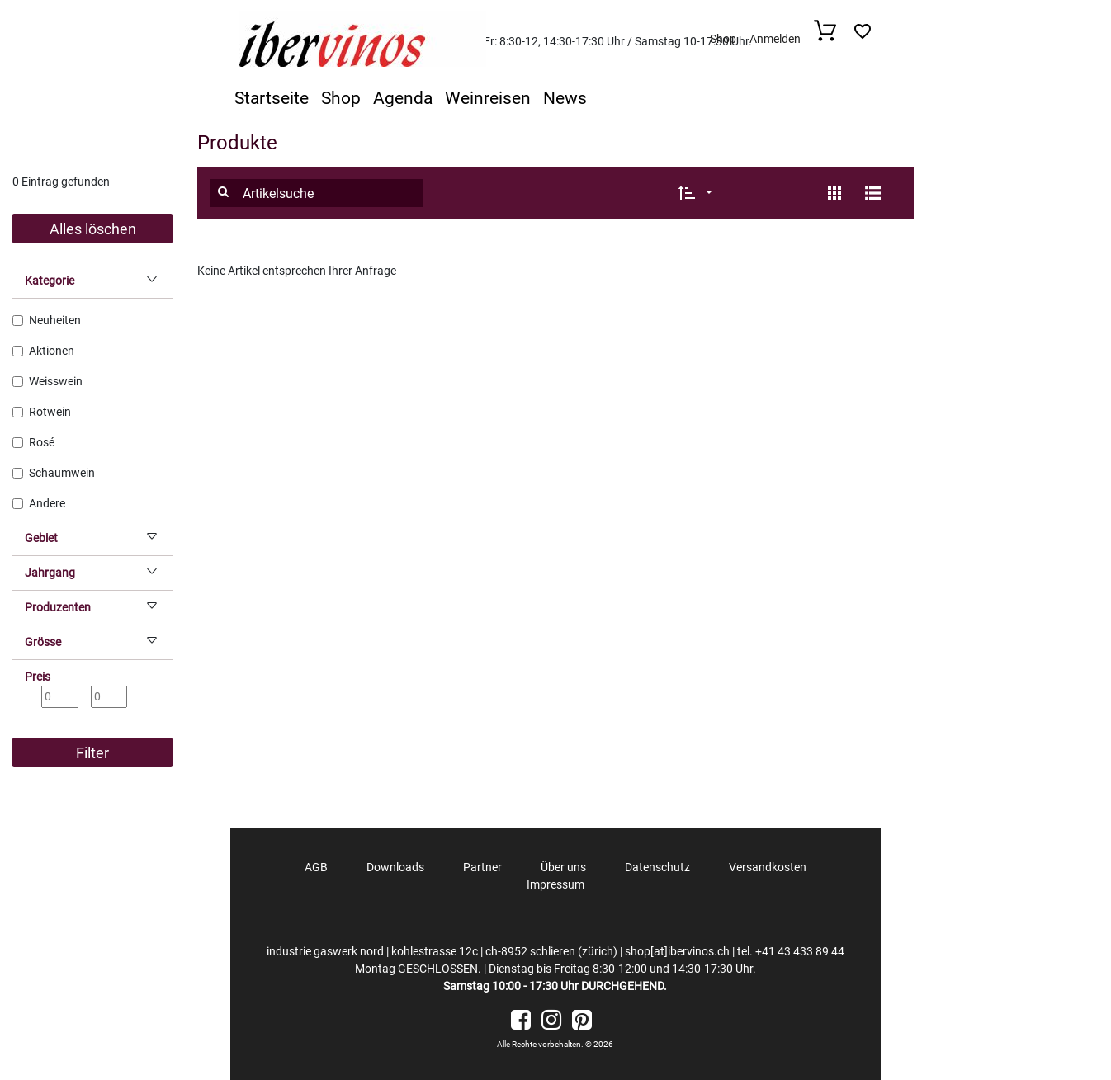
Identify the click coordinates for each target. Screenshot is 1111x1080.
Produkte (237, 142)
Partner (482, 867)
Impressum (555, 884)
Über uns (563, 867)
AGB (316, 867)
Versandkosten (767, 867)
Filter (92, 753)
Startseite (271, 98)
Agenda (403, 98)
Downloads (395, 867)
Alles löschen (93, 229)
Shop (723, 38)
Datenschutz (657, 867)
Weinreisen (488, 98)
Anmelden (775, 38)
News (565, 98)
